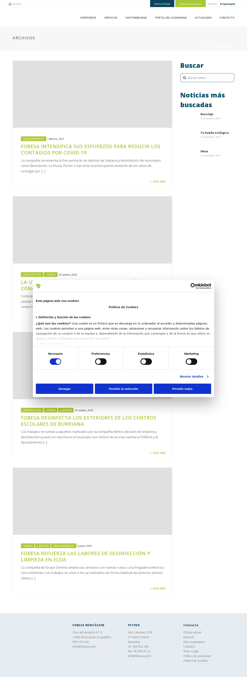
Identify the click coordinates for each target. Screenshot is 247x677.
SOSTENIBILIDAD (136, 17)
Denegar (64, 388)
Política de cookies (195, 660)
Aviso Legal (190, 651)
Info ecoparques (194, 642)
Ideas (204, 151)
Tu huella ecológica (214, 133)
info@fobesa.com (84, 646)
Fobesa (50, 274)
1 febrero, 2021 (55, 139)
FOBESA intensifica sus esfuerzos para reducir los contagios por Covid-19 (91, 149)
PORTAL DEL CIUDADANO (171, 17)
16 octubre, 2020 (84, 410)
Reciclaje (206, 114)
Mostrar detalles (191, 376)
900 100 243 (81, 642)
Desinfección (32, 274)
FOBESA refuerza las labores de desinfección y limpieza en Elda (85, 556)
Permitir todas (182, 388)
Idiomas (15, 4)
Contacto (189, 646)
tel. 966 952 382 (138, 646)
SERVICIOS (110, 17)
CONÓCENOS (88, 17)
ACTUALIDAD (203, 17)
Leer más (158, 181)
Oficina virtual (192, 632)
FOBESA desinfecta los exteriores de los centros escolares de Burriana (89, 420)
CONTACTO (227, 17)
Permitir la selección (123, 388)
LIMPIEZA (66, 410)
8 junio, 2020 (84, 546)
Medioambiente (33, 139)
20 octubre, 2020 (67, 274)
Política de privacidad (197, 656)
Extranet (188, 637)
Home (207, 46)
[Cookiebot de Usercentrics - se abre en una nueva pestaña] (193, 286)
